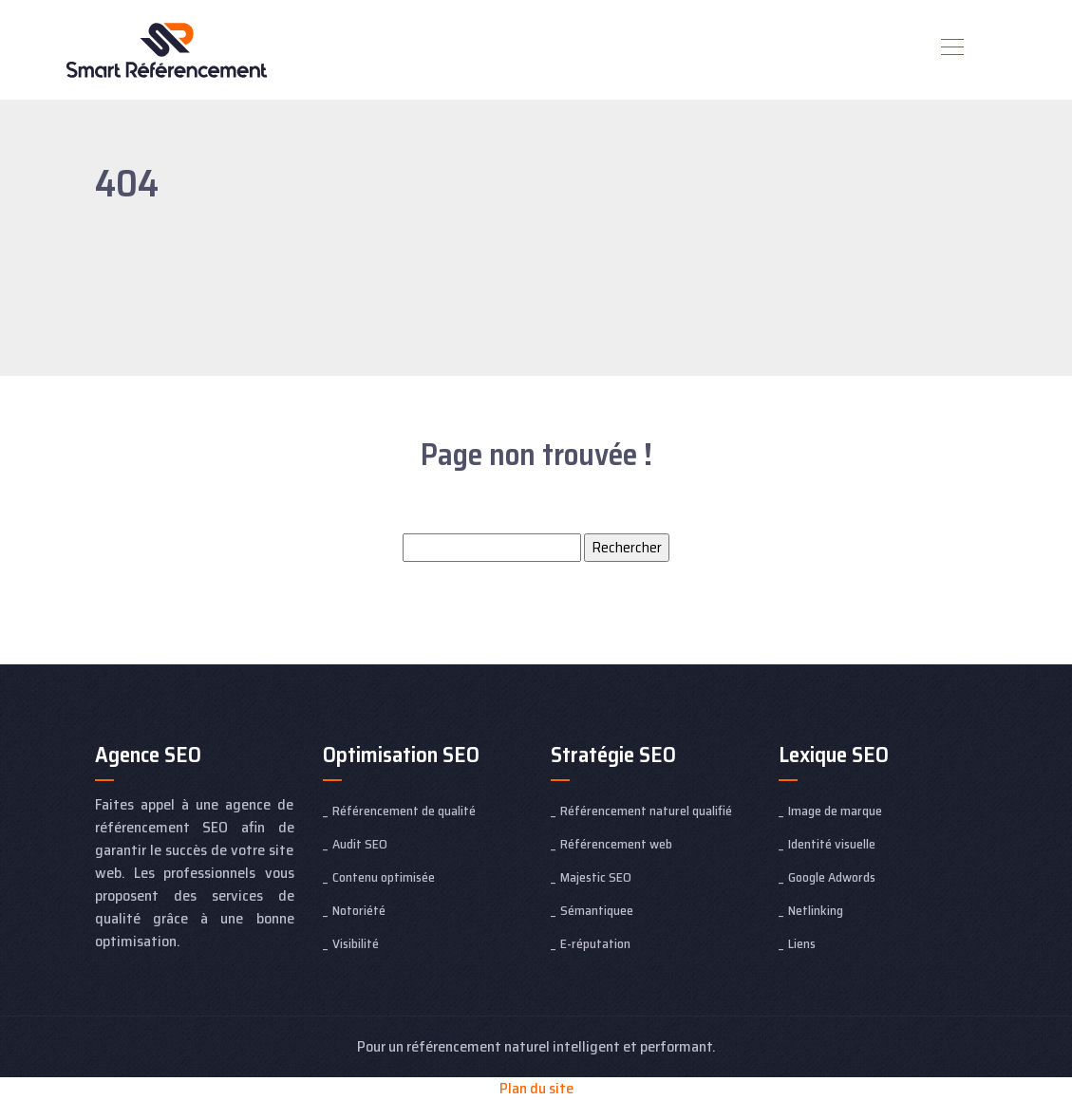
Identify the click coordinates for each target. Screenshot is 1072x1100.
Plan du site (536, 1088)
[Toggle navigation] (951, 49)
